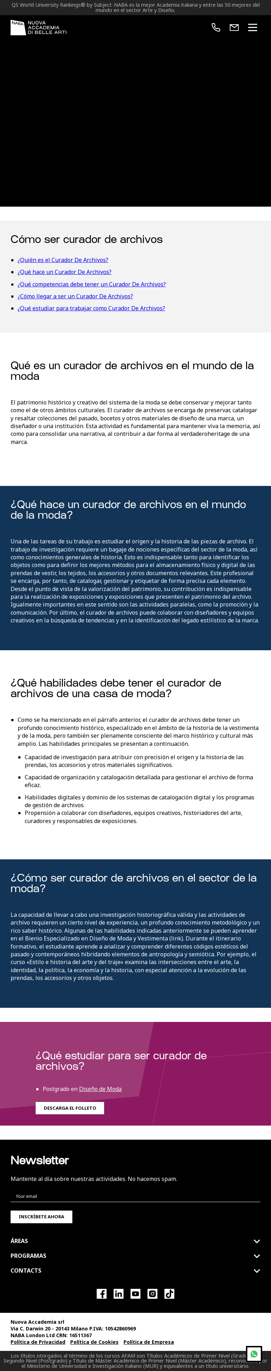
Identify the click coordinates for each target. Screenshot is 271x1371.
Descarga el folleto (70, 1108)
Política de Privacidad (38, 1342)
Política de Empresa (149, 1342)
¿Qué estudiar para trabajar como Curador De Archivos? (91, 308)
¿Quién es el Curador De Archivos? (63, 260)
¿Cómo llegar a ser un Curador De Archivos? (75, 296)
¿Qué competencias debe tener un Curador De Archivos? (92, 284)
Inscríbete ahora (41, 1216)
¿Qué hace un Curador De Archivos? (65, 272)
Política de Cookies (94, 1342)
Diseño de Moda (100, 1089)
